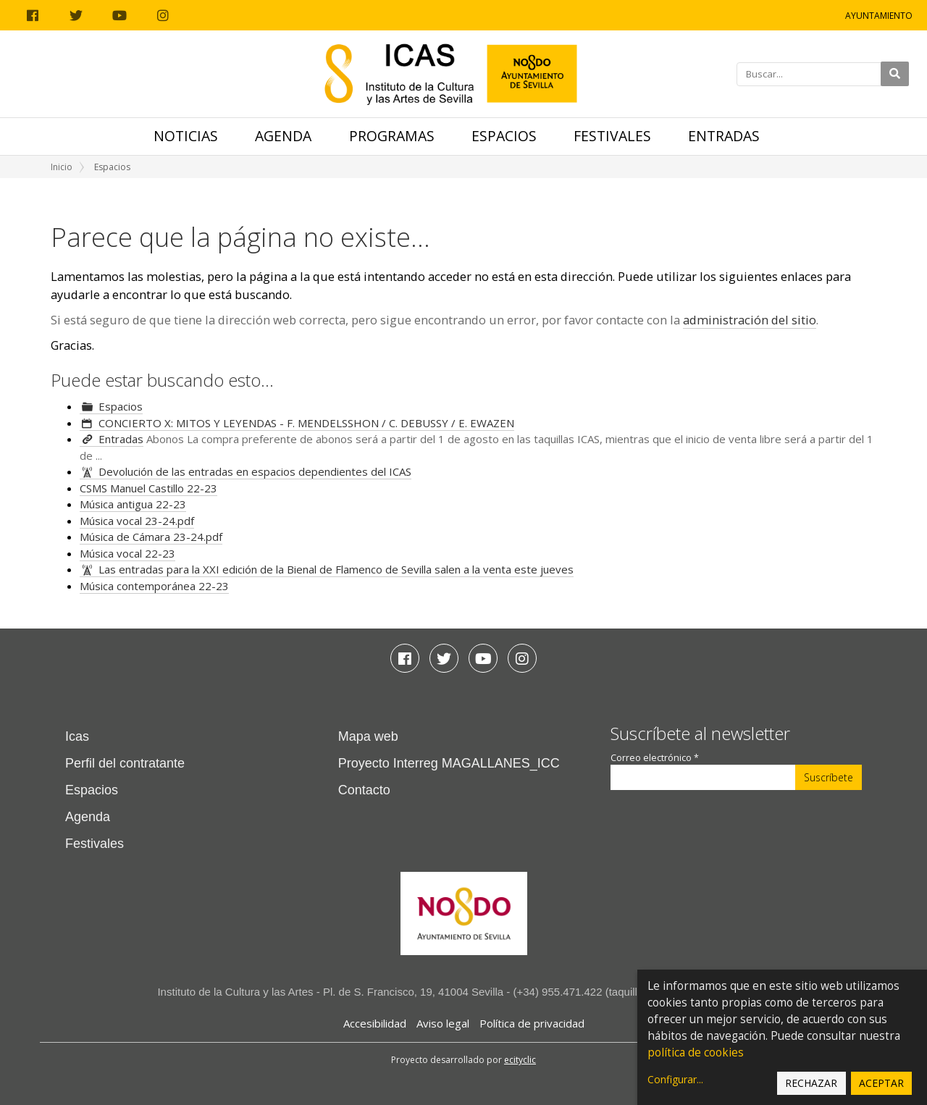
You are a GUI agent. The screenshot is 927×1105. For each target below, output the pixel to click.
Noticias (186, 136)
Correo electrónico (655, 757)
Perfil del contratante (125, 763)
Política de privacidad (531, 1023)
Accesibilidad (374, 1023)
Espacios (504, 136)
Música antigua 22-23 (133, 504)
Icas (77, 736)
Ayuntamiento (879, 15)
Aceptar (881, 1083)
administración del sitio (749, 319)
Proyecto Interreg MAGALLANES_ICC (449, 763)
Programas (392, 136)
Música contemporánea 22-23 (154, 586)
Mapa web (368, 736)
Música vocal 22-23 (127, 553)
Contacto (364, 790)
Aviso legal (442, 1023)
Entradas (724, 136)
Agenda (283, 136)
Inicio (61, 167)
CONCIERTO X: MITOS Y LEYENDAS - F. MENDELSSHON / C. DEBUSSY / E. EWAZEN (306, 423)
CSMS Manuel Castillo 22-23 (148, 488)
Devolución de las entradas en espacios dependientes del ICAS (254, 471)
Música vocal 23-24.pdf (137, 520)
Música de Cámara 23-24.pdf (151, 536)
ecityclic (520, 1060)
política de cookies (695, 1052)
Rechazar (811, 1083)
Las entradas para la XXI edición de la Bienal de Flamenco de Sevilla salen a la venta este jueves (336, 569)
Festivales (612, 136)
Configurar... (675, 1079)
